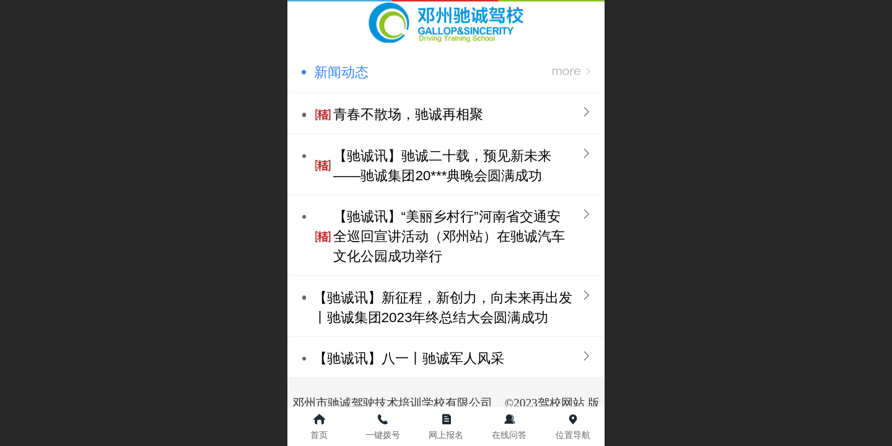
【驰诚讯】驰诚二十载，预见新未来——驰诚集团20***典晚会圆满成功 (442, 165)
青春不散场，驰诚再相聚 (408, 114)
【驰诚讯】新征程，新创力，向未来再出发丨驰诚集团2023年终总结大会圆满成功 (442, 307)
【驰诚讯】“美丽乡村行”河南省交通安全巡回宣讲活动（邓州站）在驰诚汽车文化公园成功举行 (449, 236)
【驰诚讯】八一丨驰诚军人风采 (408, 358)
